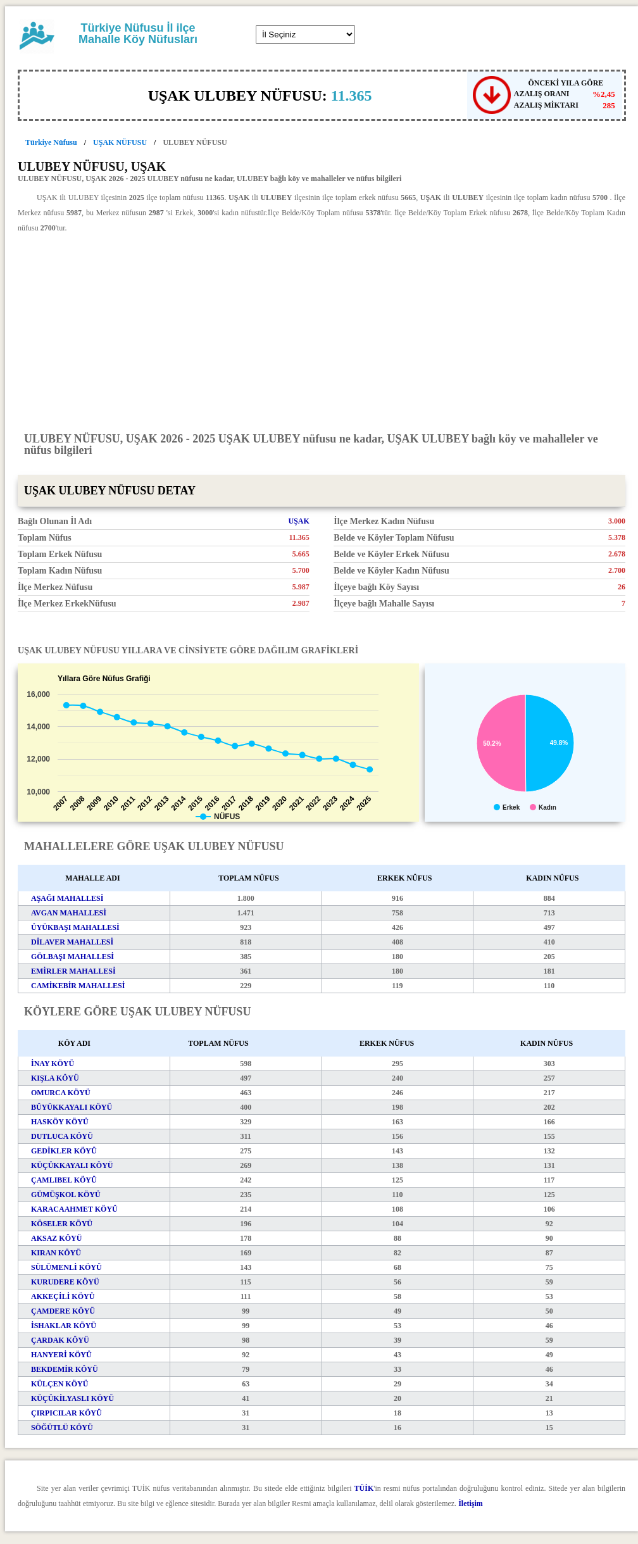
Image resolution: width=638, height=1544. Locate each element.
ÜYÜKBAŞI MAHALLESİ (75, 927)
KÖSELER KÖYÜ (61, 1223)
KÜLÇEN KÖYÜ (59, 1384)
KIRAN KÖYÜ (56, 1253)
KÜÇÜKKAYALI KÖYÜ (72, 1165)
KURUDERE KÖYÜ (65, 1282)
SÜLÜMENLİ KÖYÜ (66, 1267)
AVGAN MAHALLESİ (68, 913)
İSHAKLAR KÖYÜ (63, 1325)
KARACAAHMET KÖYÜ (74, 1209)
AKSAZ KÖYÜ (56, 1238)
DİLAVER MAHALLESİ (72, 942)
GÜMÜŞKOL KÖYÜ (66, 1194)
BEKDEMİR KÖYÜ (64, 1369)
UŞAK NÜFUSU (120, 142)
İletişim (470, 1503)
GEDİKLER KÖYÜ (64, 1151)
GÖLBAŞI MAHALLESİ (72, 956)
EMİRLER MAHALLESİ (73, 971)
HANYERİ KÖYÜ (61, 1355)
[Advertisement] (321, 331)
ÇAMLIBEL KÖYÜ (64, 1180)
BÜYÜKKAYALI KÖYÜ (71, 1107)
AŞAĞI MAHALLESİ (67, 898)
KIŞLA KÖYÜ (55, 1078)
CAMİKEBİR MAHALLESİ (78, 985)
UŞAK (298, 521)
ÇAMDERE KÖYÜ (63, 1311)
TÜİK (364, 1488)
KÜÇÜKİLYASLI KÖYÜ (72, 1398)
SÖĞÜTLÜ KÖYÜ (62, 1427)
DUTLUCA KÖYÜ (62, 1136)
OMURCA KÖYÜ (61, 1092)
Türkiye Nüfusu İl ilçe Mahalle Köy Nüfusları (137, 34)
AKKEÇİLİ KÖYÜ (62, 1296)
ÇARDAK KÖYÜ (60, 1340)
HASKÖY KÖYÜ (60, 1122)
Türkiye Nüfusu (51, 142)
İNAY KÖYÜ (52, 1063)
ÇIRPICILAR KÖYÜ (66, 1413)
